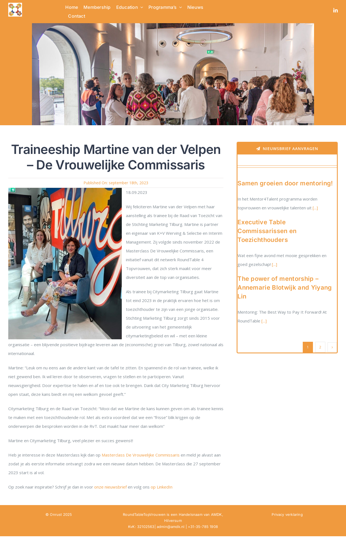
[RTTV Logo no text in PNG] (15, 4)
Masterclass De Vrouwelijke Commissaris (141, 455)
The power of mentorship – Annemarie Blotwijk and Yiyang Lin (284, 287)
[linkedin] (335, 10)
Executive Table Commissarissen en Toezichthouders (267, 230)
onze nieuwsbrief (110, 487)
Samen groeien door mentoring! (285, 183)
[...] (315, 207)
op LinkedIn (162, 487)
